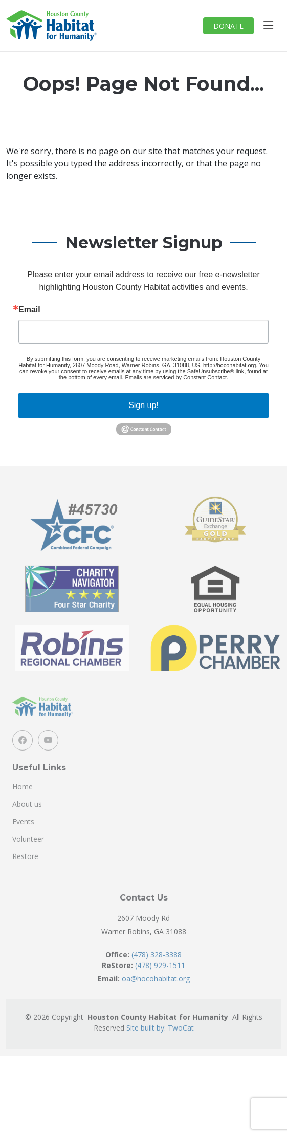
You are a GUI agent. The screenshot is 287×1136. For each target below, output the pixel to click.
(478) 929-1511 (160, 979)
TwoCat (181, 1042)
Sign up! (143, 405)
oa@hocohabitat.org (156, 993)
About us (27, 818)
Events (23, 836)
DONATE (228, 26)
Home (22, 801)
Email (29, 310)
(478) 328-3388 (156, 969)
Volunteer (28, 853)
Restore (25, 870)
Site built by (145, 1042)
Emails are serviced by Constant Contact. (176, 377)
